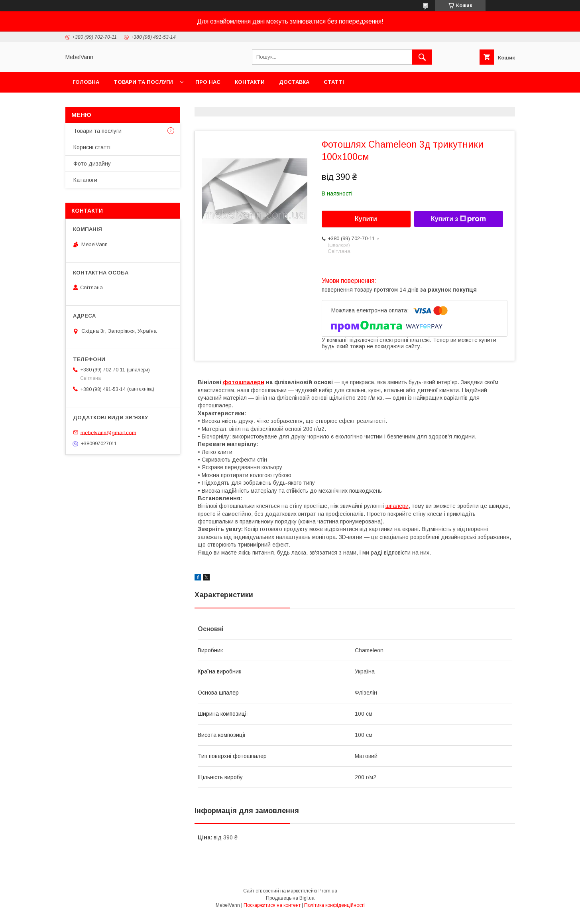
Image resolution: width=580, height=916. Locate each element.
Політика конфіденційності (334, 905)
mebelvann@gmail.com (108, 432)
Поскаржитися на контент (272, 905)
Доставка (294, 82)
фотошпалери (243, 382)
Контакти (250, 82)
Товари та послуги (143, 82)
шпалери (397, 506)
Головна (86, 82)
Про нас (207, 82)
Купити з (458, 219)
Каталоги (85, 180)
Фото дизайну (92, 163)
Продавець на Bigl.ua (290, 898)
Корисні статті (91, 147)
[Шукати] (422, 57)
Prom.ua (328, 891)
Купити (366, 218)
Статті (334, 82)
